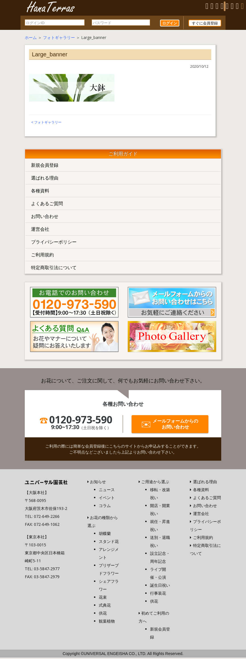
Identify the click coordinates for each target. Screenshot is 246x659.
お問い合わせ (44, 218)
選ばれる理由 (44, 179)
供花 (103, 614)
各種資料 (40, 192)
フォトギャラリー (59, 39)
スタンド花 (109, 542)
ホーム (31, 39)
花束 (103, 598)
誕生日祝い (160, 586)
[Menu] (225, 6)
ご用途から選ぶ (155, 483)
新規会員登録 (44, 166)
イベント (107, 499)
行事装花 (158, 594)
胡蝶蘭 (105, 535)
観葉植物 (107, 622)
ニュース (107, 491)
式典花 (105, 606)
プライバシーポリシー (54, 243)
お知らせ (98, 483)
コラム (105, 507)
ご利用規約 (42, 256)
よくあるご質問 (47, 205)
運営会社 (40, 230)
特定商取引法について (54, 269)
